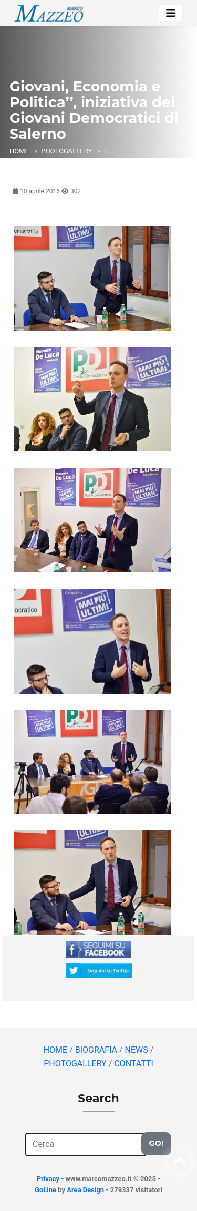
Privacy (48, 1179)
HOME (19, 151)
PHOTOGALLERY (66, 151)
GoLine (45, 1190)
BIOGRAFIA (97, 1050)
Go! (156, 1143)
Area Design (85, 1190)
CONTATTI (133, 1064)
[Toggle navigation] (170, 13)
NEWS (137, 1050)
